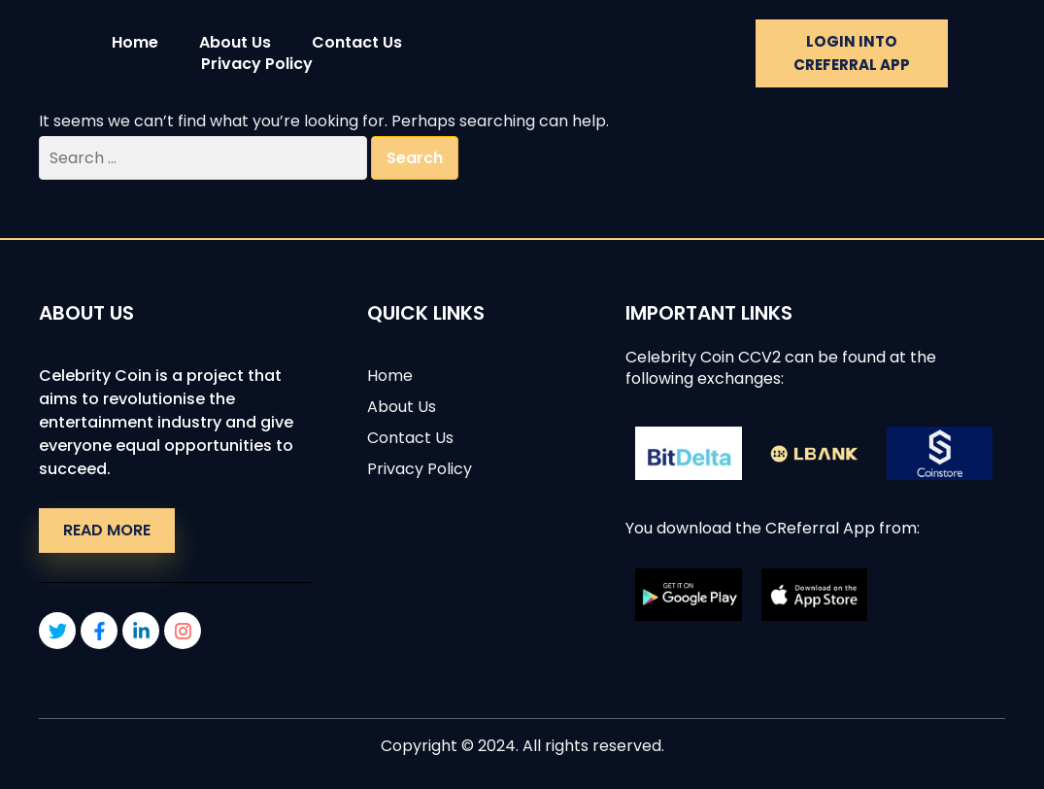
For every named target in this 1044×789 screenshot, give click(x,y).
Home (135, 42)
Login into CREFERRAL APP (852, 53)
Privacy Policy (257, 64)
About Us (235, 42)
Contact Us (357, 42)
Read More (107, 530)
